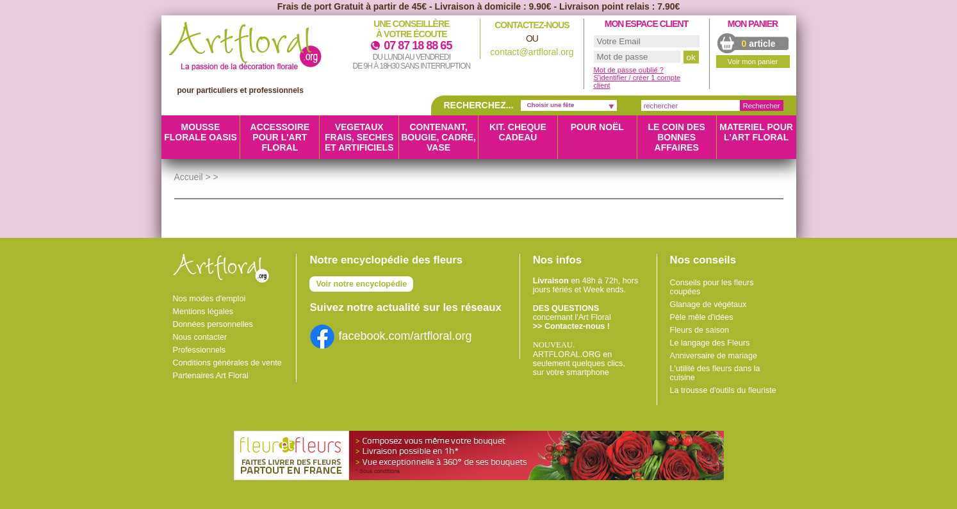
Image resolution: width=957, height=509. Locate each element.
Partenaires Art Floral (211, 375)
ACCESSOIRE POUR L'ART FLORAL (280, 137)
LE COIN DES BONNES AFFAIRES (676, 137)
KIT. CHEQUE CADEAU (517, 132)
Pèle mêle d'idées (701, 317)
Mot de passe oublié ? (629, 70)
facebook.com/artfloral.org (390, 336)
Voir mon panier (753, 61)
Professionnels (199, 350)
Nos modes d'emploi (209, 298)
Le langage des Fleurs (710, 342)
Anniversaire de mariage (714, 355)
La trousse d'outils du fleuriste (723, 390)
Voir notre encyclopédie (361, 284)
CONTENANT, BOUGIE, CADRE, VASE (438, 137)
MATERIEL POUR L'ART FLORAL (756, 132)
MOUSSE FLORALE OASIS (200, 132)
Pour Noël (597, 127)
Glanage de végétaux (708, 304)
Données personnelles (213, 324)
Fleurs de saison (699, 330)
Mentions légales (203, 311)
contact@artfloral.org (531, 52)
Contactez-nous (532, 25)
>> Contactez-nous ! (571, 326)
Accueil (188, 177)
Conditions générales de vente (227, 362)
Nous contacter (200, 337)
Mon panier (753, 24)
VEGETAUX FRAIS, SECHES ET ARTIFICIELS (359, 137)
